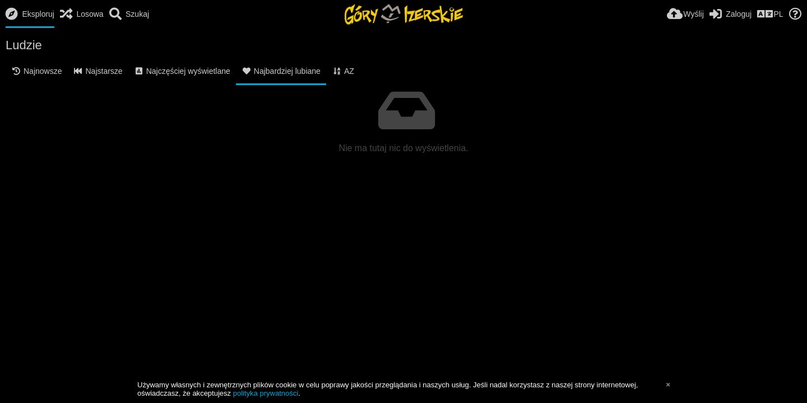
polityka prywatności (265, 393)
